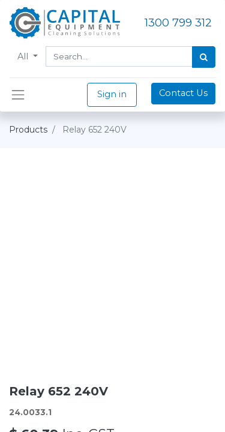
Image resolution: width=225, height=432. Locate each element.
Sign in (112, 94)
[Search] (203, 57)
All (24, 56)
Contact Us (183, 93)
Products (28, 129)
